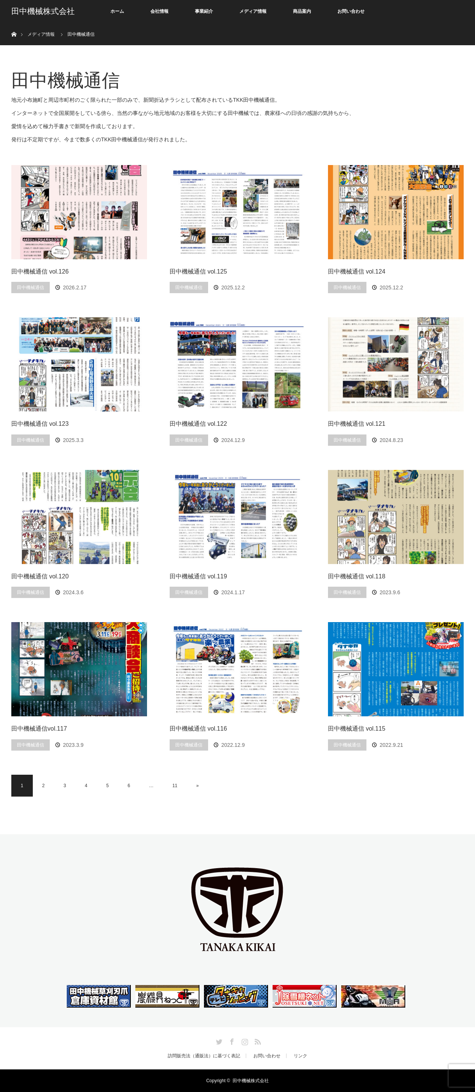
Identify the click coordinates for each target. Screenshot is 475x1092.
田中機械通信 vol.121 (356, 424)
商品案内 (302, 11)
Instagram (244, 1040)
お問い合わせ (351, 11)
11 (174, 785)
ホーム (117, 11)
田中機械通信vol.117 (39, 728)
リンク (300, 1056)
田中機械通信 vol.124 (356, 271)
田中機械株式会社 (43, 11)
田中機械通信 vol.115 (356, 728)
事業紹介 (204, 11)
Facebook (231, 1040)
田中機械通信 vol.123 (40, 424)
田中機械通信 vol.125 (198, 271)
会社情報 (159, 11)
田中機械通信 (30, 287)
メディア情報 (253, 11)
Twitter (218, 1040)
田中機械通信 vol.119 (198, 576)
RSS (256, 1040)
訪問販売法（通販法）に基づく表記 (204, 1056)
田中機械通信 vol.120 (40, 576)
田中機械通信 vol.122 (198, 424)
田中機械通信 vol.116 (198, 728)
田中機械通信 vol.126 (40, 271)
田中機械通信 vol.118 (356, 576)
